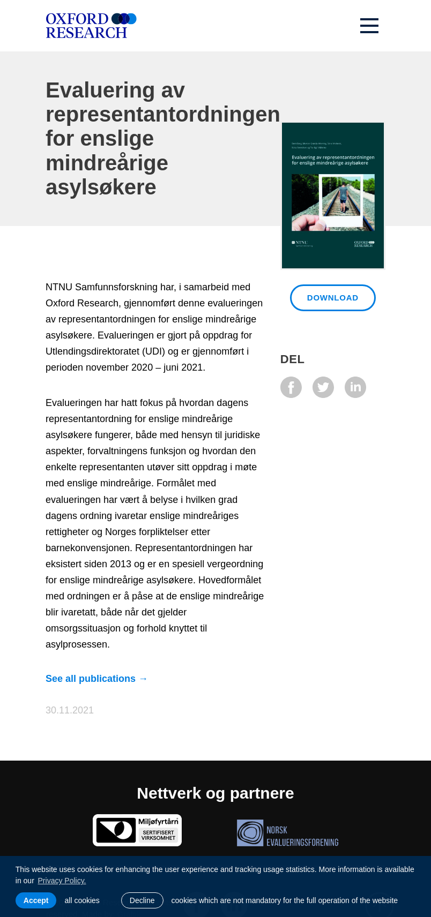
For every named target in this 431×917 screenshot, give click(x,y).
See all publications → (97, 678)
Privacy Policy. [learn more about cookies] (62, 880)
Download (333, 297)
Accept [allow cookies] (36, 900)
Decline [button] (142, 900)
